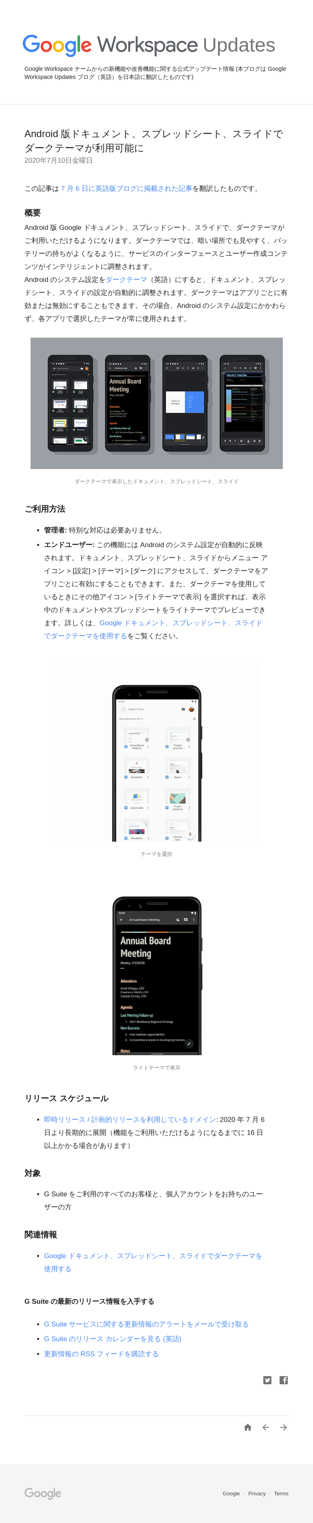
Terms (281, 1493)
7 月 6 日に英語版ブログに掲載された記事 (125, 188)
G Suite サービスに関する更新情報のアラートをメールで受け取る (146, 1324)
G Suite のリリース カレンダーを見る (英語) (112, 1339)
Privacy (257, 1493)
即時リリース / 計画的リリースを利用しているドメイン (130, 1120)
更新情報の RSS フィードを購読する (101, 1354)
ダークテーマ (126, 280)
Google (232, 1493)
